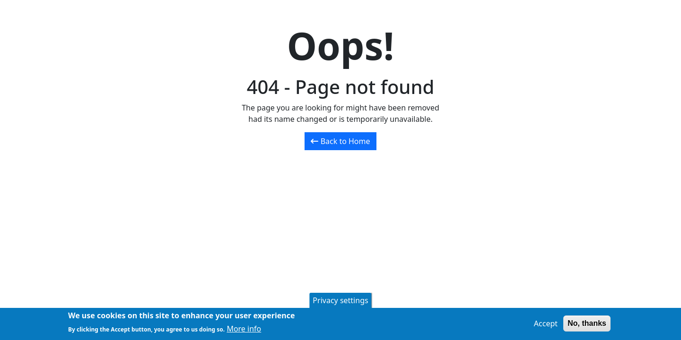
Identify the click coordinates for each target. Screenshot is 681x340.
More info (244, 330)
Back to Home (340, 141)
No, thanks (587, 325)
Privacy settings (340, 302)
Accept (546, 325)
